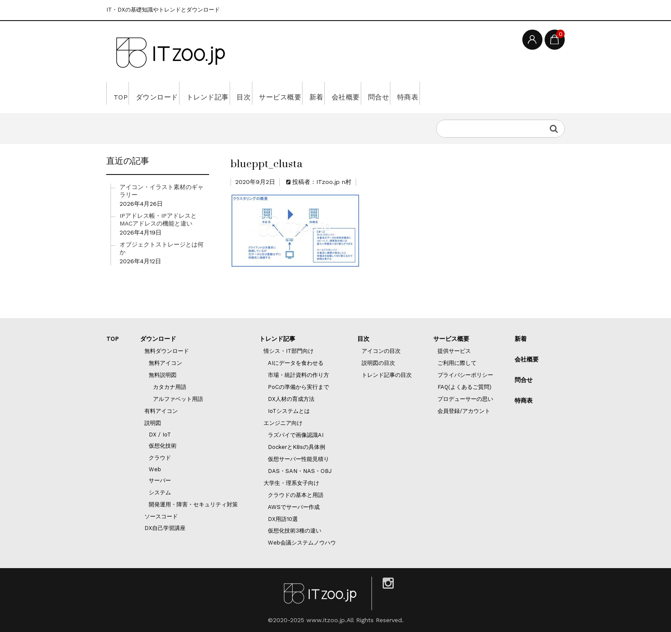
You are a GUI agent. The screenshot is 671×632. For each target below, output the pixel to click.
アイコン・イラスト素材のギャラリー (162, 191)
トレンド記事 (235, 93)
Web (155, 469)
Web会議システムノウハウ (302, 542)
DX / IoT (160, 434)
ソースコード (161, 516)
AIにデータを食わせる (296, 363)
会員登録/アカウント (463, 411)
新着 (381, 93)
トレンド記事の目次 (387, 375)
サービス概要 (332, 93)
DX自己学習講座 (165, 528)
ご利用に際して (456, 363)
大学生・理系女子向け (291, 483)
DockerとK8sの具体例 (296, 447)
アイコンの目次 (381, 351)
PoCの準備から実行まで (298, 387)
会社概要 (422, 93)
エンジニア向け (283, 423)
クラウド (160, 457)
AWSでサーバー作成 (294, 507)
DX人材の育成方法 (291, 399)
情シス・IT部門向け (289, 351)
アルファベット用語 (178, 399)
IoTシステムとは (289, 411)
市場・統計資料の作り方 (298, 375)
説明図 (152, 423)
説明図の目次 (378, 363)
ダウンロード (171, 93)
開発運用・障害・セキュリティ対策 (193, 504)
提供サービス (454, 351)
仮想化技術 (163, 445)
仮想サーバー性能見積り (298, 459)
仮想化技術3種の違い (294, 530)
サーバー (160, 480)
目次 (283, 93)
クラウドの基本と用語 (296, 495)
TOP (123, 93)
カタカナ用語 (169, 387)
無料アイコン (165, 363)
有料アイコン (161, 411)
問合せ (467, 93)
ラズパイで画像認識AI (296, 435)
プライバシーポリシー (465, 375)
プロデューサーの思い (465, 399)
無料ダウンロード (166, 351)
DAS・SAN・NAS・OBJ (300, 471)
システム (160, 492)
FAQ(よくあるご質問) (464, 387)
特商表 (508, 93)
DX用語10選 (283, 519)
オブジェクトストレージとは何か (162, 248)
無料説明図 (163, 375)
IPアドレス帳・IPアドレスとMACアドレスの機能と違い (158, 219)
